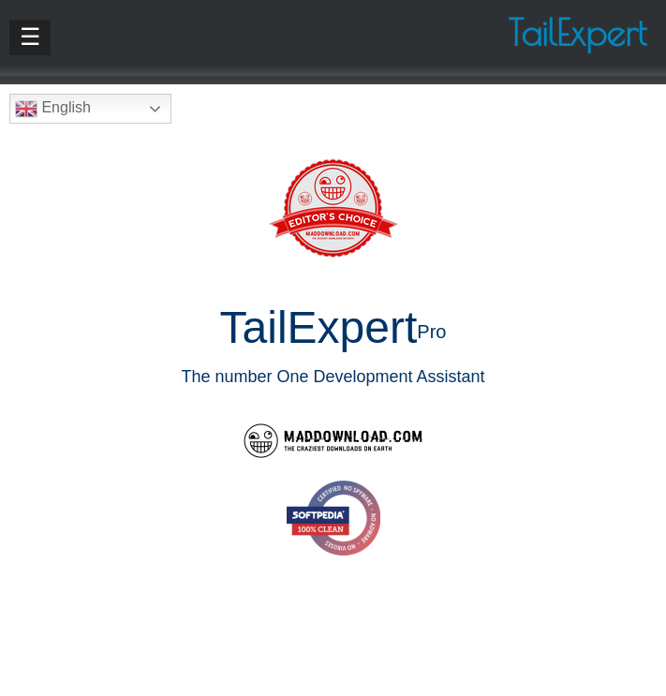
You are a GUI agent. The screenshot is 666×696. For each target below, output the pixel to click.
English (53, 108)
